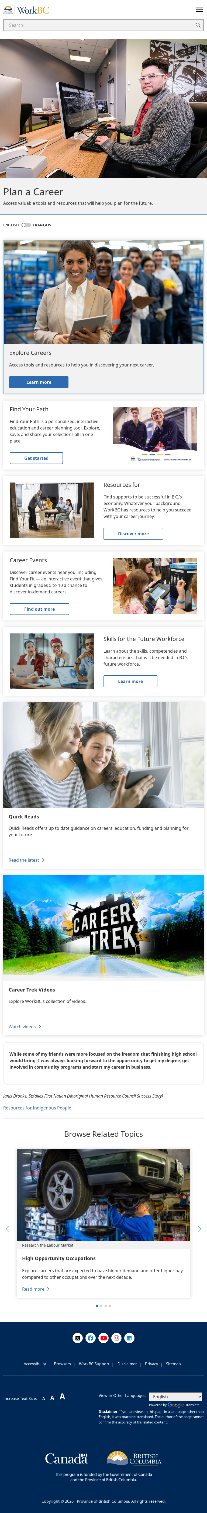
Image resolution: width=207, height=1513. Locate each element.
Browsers (62, 1363)
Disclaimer (127, 1363)
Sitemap (173, 1363)
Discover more (133, 534)
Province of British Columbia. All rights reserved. (121, 1501)
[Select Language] (175, 1396)
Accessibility (35, 1363)
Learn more (38, 382)
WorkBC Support (94, 1363)
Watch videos (22, 1027)
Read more (33, 1289)
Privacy (151, 1363)
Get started (36, 458)
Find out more (39, 609)
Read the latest (24, 860)
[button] (8, 1229)
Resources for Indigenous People (37, 1108)
